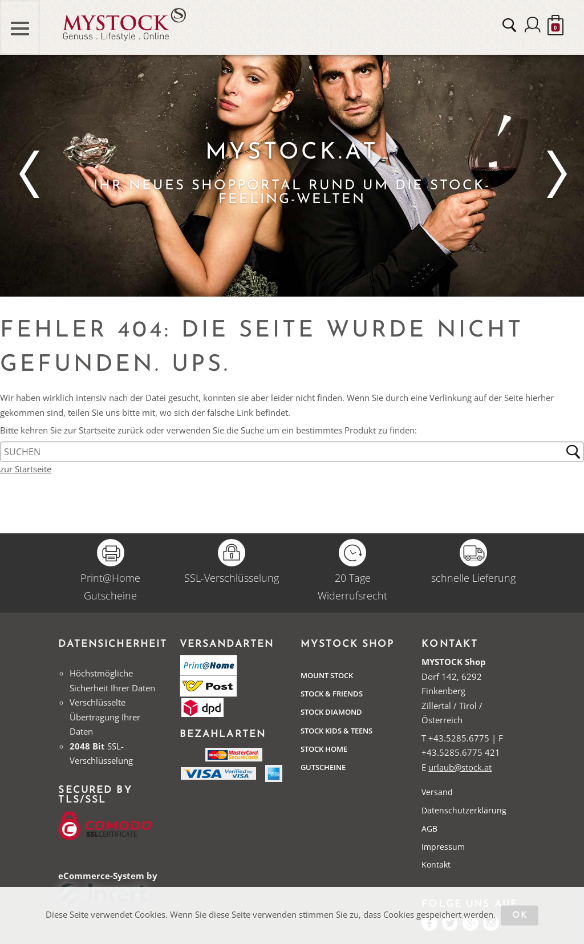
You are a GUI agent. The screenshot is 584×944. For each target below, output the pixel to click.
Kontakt (436, 864)
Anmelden (532, 25)
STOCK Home (324, 749)
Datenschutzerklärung (463, 810)
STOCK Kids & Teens (336, 731)
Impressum (443, 846)
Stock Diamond (331, 712)
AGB (429, 828)
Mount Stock (327, 675)
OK (520, 915)
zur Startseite (25, 469)
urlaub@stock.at (460, 767)
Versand (437, 792)
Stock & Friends (332, 693)
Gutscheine (323, 767)
